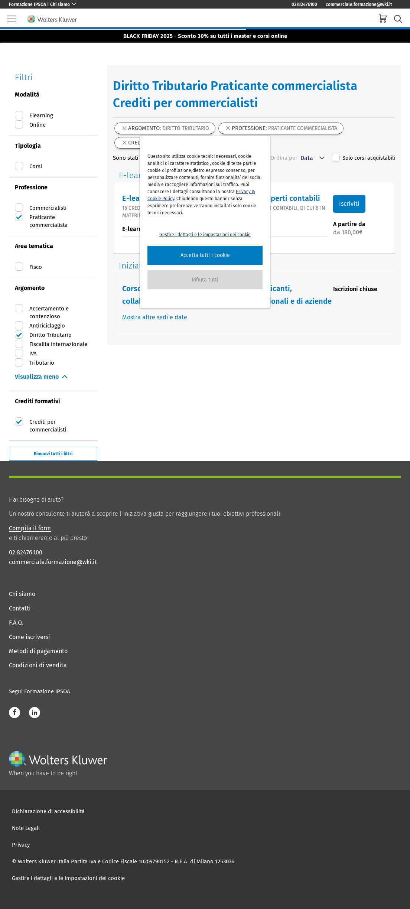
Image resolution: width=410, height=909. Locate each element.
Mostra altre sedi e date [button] (154, 317)
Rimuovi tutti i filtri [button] (53, 453)
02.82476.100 (25, 552)
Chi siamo (22, 593)
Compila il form (30, 528)
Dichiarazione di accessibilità (48, 811)
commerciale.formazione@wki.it (359, 4)
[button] (205, 255)
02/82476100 (304, 4)
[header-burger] (11, 18)
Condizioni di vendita (38, 665)
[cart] (383, 19)
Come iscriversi (29, 637)
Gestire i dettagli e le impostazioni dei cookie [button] (205, 234)
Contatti (20, 608)
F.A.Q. (16, 622)
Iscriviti (349, 203)
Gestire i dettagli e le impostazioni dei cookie (68, 878)
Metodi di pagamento (38, 651)
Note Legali (26, 828)
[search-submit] (398, 19)
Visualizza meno (37, 376)
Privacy (21, 844)
